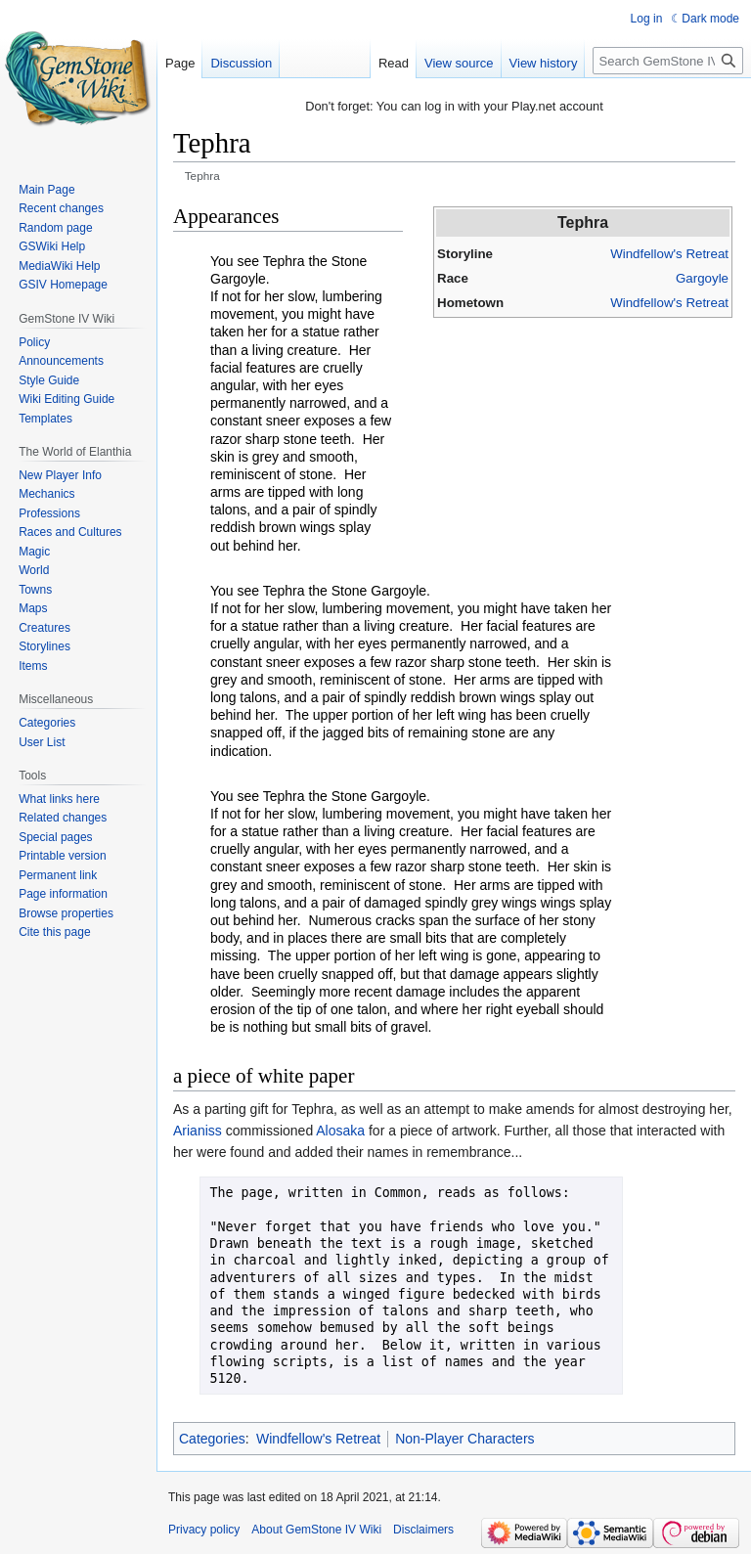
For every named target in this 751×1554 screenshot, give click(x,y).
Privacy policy (204, 1529)
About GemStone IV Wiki (316, 1529)
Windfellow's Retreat (669, 253)
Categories (212, 1438)
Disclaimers (423, 1529)
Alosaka (340, 1130)
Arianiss (197, 1130)
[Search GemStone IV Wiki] (668, 60)
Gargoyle (702, 278)
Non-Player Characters (464, 1438)
